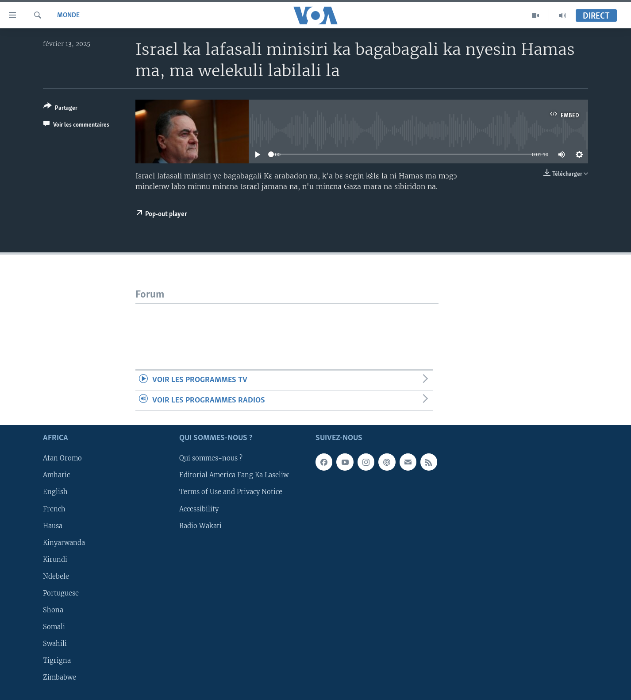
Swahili (55, 644)
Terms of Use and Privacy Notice (230, 492)
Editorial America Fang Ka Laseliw (234, 476)
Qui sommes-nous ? (210, 459)
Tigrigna (57, 661)
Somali (54, 627)
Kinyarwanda (64, 543)
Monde (68, 15)
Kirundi (55, 560)
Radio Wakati (200, 526)
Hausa (52, 526)
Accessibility (199, 509)
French (54, 509)
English (55, 492)
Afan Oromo (62, 459)
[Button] (60, 109)
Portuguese (61, 593)
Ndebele (56, 576)
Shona (53, 610)
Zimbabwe (59, 677)
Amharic (56, 476)
